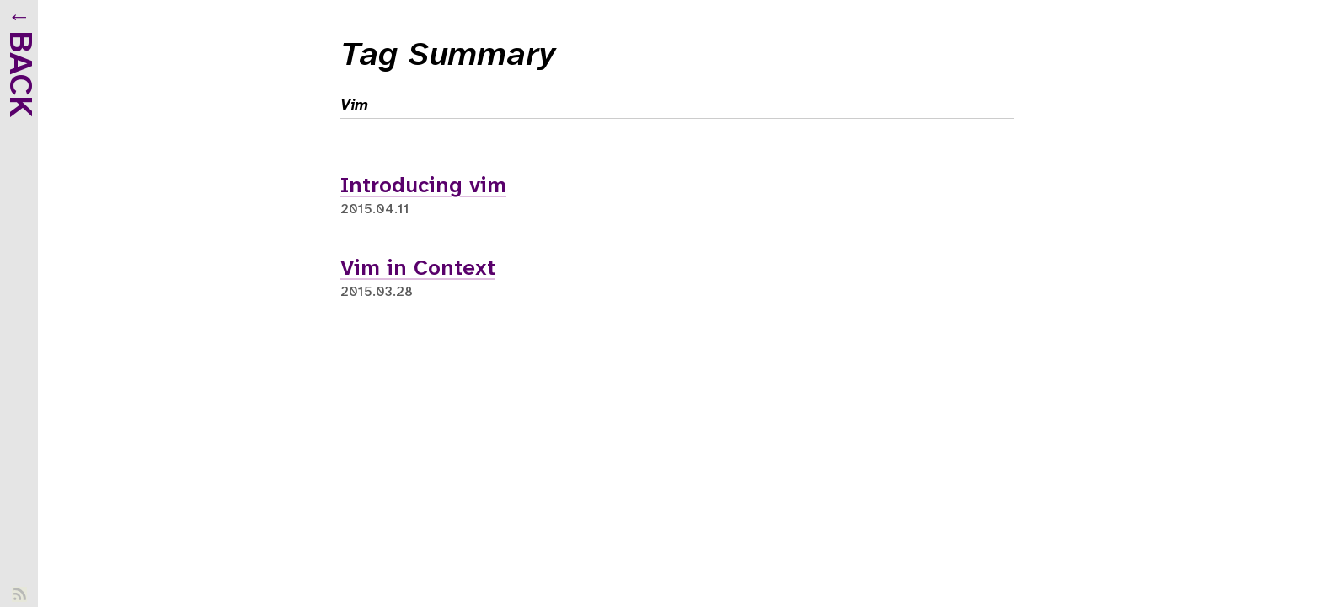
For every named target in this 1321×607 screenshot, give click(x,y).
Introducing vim (423, 186)
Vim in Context (417, 269)
